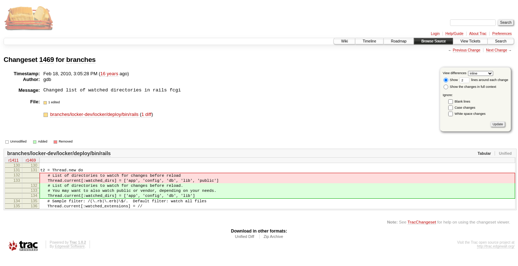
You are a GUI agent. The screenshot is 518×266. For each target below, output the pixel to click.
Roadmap (398, 41)
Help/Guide (454, 34)
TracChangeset (422, 231)
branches (81, 59)
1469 (46, 59)
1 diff (146, 114)
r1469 (31, 161)
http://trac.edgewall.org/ (495, 256)
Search (500, 41)
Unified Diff (244, 246)
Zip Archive (273, 246)
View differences (455, 73)
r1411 (13, 161)
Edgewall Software (70, 256)
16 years (109, 73)
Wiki (344, 41)
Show (451, 80)
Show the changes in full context (470, 87)
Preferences (502, 34)
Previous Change (467, 50)
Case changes (465, 107)
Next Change (496, 50)
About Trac (477, 34)
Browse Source (433, 41)
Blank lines (463, 101)
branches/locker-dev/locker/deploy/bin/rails (95, 114)
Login (435, 34)
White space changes (470, 114)
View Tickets (470, 41)
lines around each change (483, 80)
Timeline (369, 41)
